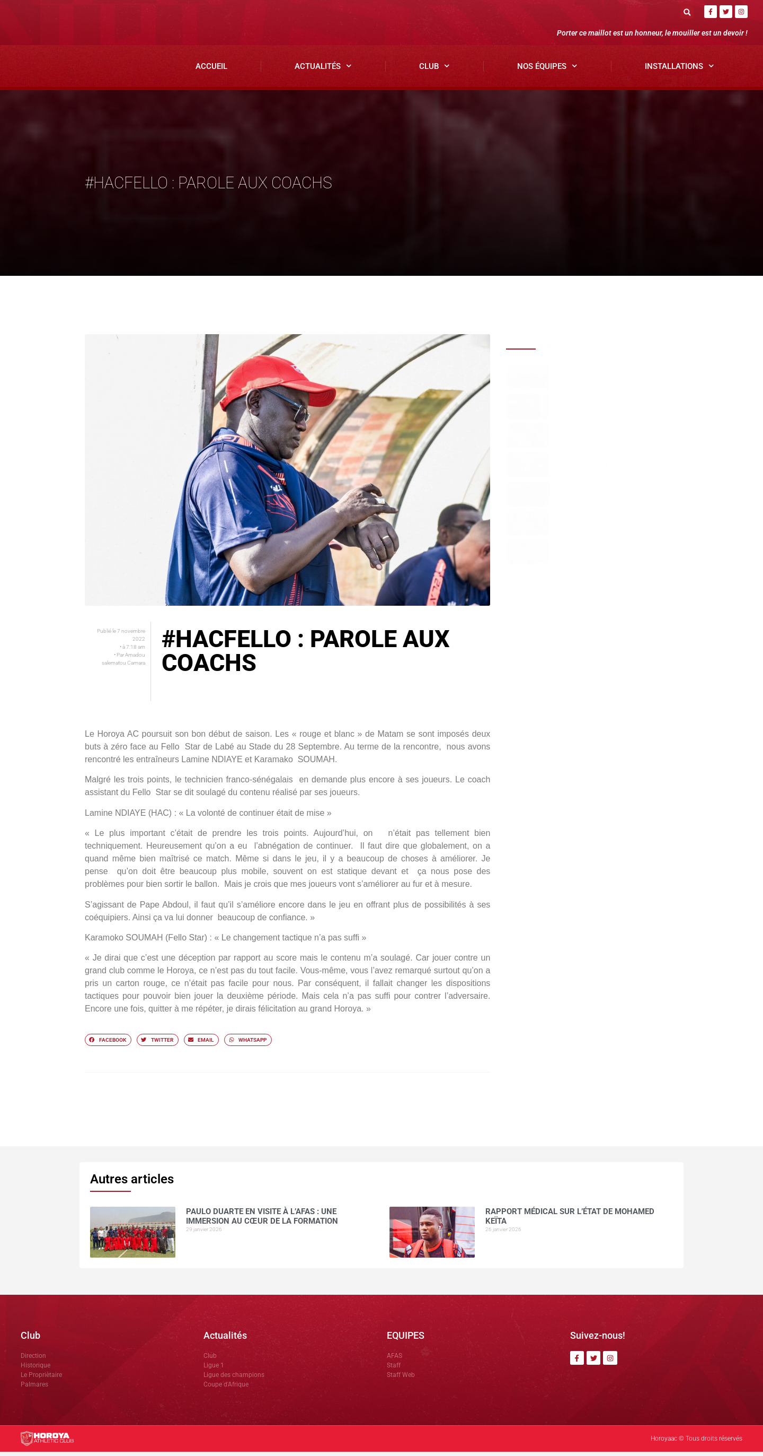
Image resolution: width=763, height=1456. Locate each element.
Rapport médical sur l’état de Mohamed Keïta (598, 407)
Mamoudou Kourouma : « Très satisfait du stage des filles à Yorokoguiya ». (612, 554)
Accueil (211, 70)
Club (434, 71)
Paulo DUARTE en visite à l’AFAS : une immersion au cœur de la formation (608, 378)
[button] (687, 12)
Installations (679, 71)
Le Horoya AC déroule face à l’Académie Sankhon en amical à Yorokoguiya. (612, 495)
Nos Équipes (547, 71)
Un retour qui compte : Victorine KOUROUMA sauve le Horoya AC (603, 436)
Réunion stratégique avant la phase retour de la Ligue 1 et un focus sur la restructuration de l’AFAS (612, 469)
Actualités (323, 71)
